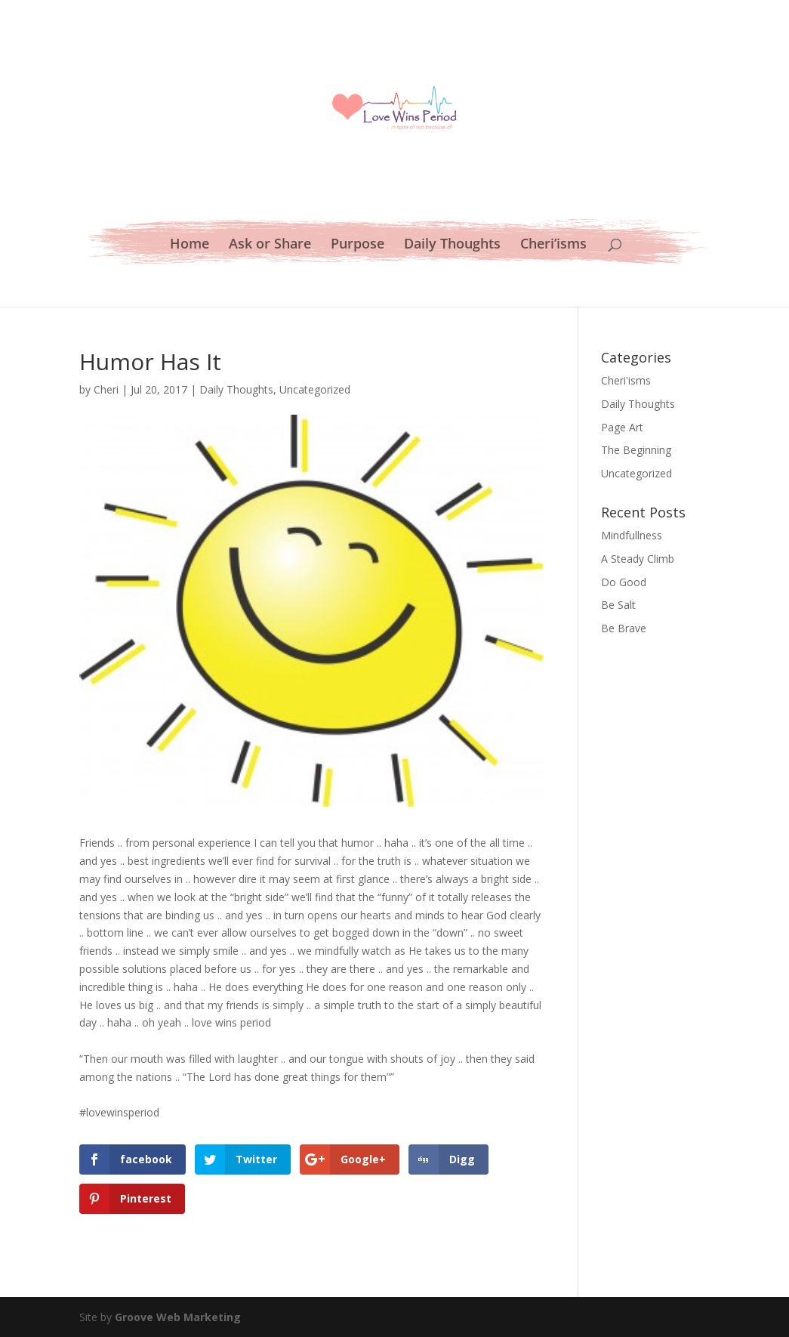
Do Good (623, 582)
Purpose (357, 245)
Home (189, 245)
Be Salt (618, 604)
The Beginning (636, 450)
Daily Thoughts (452, 245)
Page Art (622, 427)
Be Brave (623, 628)
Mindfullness (631, 535)
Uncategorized (314, 389)
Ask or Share (270, 245)
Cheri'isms (626, 380)
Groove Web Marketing (178, 1317)
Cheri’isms (553, 245)
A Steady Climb (637, 558)
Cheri (106, 389)
